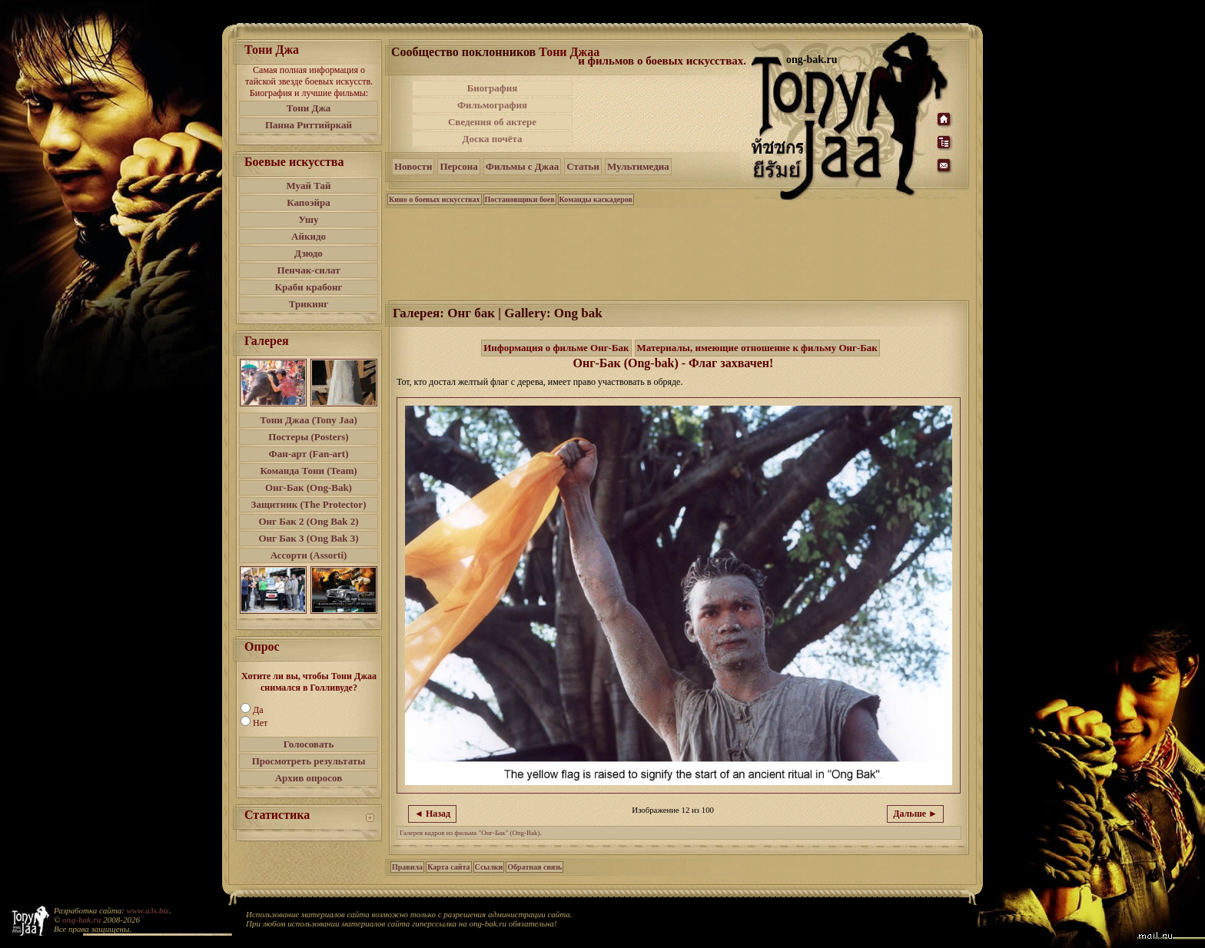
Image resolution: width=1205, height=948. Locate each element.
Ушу (309, 219)
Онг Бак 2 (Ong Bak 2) (308, 521)
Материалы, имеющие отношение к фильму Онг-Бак (757, 347)
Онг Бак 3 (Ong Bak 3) (308, 538)
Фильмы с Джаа (522, 166)
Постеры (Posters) (308, 437)
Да (258, 709)
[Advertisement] (663, 113)
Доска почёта (492, 138)
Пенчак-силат (308, 270)
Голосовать (309, 744)
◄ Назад (432, 813)
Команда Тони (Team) (308, 470)
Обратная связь (534, 867)
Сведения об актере (492, 122)
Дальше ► (915, 813)
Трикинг (308, 304)
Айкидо (308, 236)
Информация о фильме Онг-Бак (556, 347)
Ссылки (489, 867)
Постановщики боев (520, 199)
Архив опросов (309, 778)
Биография (492, 88)
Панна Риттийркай (308, 125)
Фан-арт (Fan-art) (309, 453)
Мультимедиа (638, 166)
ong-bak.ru (81, 919)
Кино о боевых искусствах (434, 199)
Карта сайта (448, 867)
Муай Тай (308, 185)
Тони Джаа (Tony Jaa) (308, 420)
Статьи (582, 166)
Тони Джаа (569, 51)
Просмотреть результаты (309, 761)
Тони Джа (309, 108)
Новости (413, 166)
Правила (407, 867)
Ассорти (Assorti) (309, 555)
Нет (260, 723)
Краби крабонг (309, 287)
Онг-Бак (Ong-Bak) (308, 487)
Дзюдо (308, 253)
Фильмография (492, 105)
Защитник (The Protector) (309, 504)
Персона (458, 166)
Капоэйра (308, 202)
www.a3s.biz (148, 910)
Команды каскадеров (595, 199)
